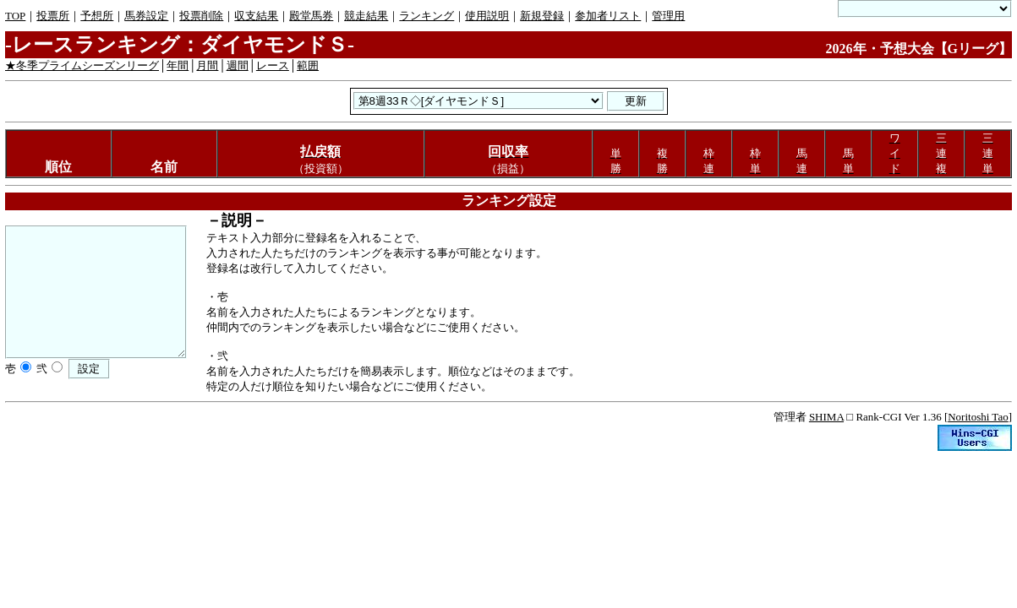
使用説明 (487, 15)
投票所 (52, 15)
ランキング (426, 15)
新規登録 (542, 15)
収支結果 (256, 15)
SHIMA (826, 416)
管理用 (668, 15)
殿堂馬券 (311, 15)
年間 (178, 65)
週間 (238, 65)
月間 (207, 65)
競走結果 (366, 15)
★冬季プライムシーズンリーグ (82, 65)
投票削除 (201, 15)
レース (272, 65)
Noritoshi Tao (978, 416)
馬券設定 (146, 15)
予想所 (96, 15)
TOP (15, 15)
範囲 (308, 65)
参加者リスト (608, 15)
